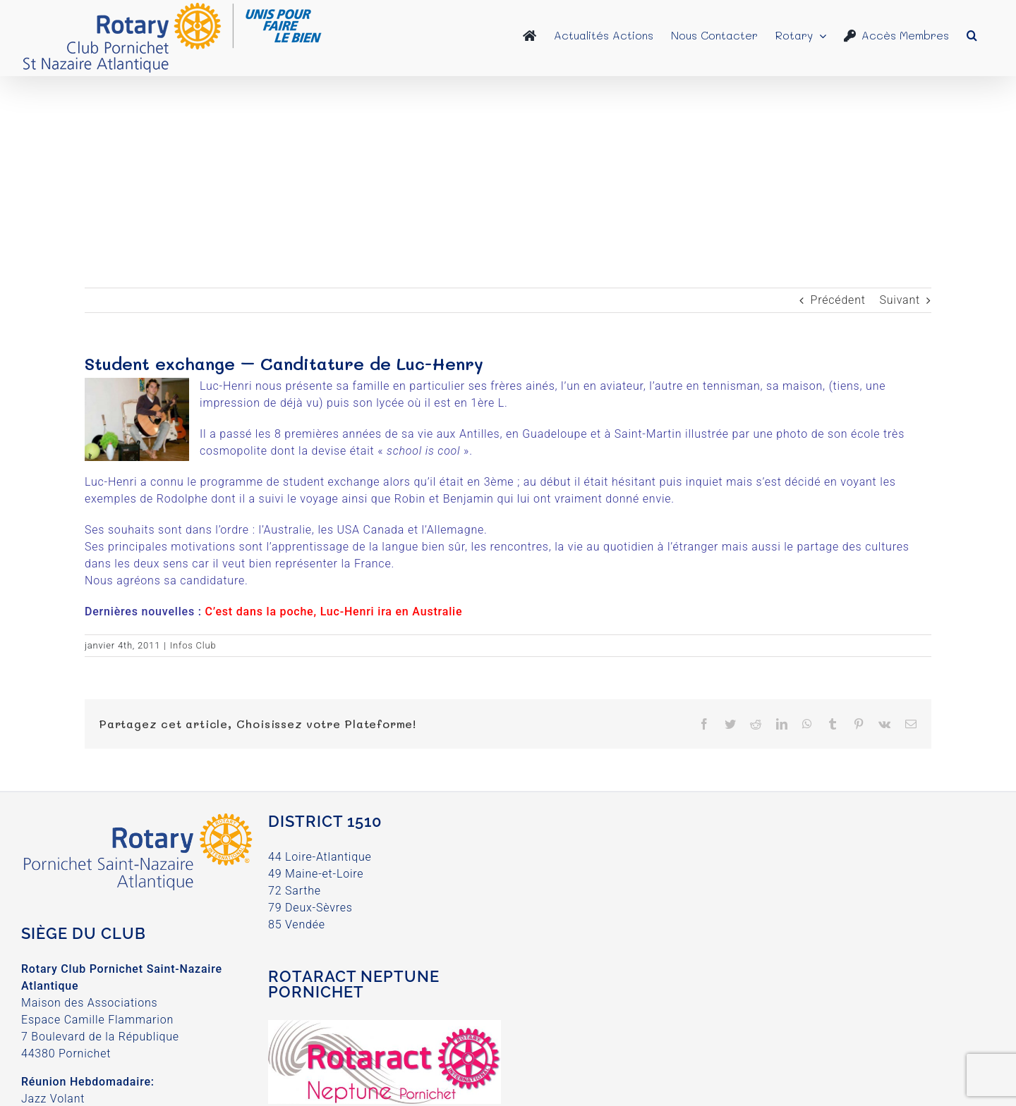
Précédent (838, 300)
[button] (972, 35)
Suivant (899, 300)
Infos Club (193, 645)
